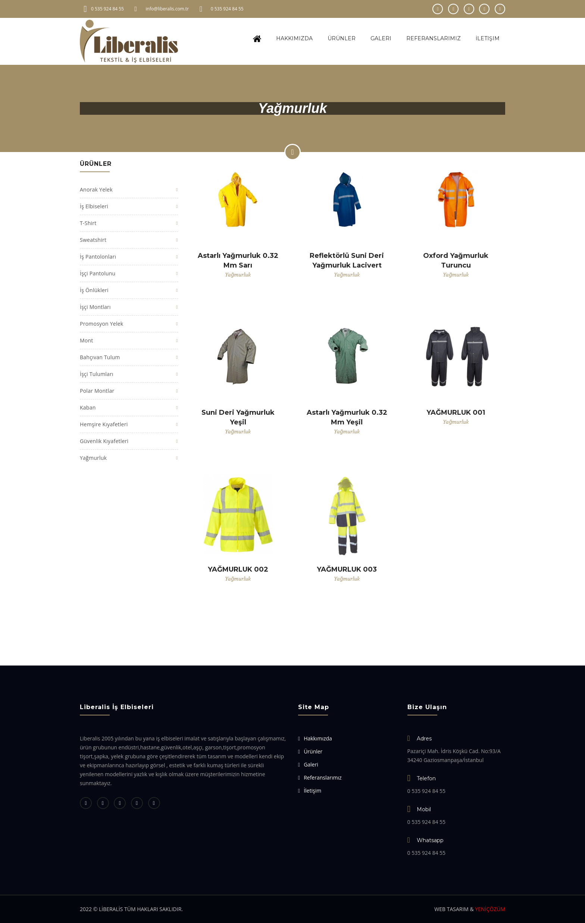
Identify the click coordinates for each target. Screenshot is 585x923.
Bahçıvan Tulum (100, 357)
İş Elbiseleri (94, 206)
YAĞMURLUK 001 (455, 412)
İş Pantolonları (98, 256)
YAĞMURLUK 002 (238, 569)
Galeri (380, 38)
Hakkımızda (294, 38)
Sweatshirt (93, 239)
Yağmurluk (93, 457)
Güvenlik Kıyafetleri (104, 441)
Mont (86, 340)
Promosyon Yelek (101, 323)
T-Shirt (88, 223)
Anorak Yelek (96, 189)
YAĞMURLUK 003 (347, 569)
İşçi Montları (95, 306)
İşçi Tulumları (96, 373)
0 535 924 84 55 (227, 9)
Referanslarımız (433, 38)
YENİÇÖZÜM (490, 909)
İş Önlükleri (94, 290)
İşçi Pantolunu (97, 273)
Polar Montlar (97, 390)
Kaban (88, 407)
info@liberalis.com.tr (167, 9)
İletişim (488, 38)
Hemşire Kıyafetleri (104, 424)
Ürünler (342, 38)
